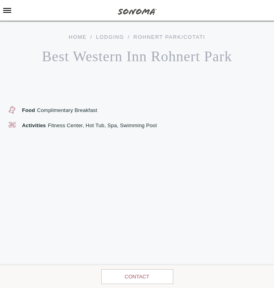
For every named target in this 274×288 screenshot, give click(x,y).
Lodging (110, 37)
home (78, 37)
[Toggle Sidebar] (7, 10)
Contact (137, 277)
